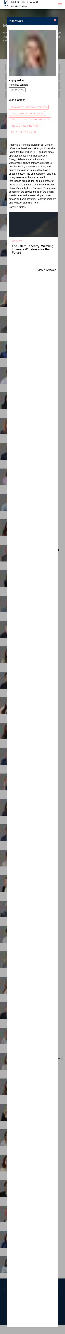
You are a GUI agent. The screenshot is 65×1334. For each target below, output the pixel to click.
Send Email (17, 89)
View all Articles (46, 270)
